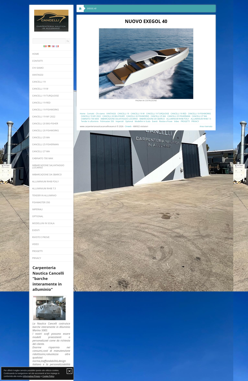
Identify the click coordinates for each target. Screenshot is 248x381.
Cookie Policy (48, 376)
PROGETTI (37, 251)
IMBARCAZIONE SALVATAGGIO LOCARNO (48, 166)
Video (35, 244)
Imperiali (37, 209)
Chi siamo (38, 67)
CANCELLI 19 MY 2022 (43, 116)
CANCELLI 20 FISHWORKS (45, 130)
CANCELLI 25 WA (41, 137)
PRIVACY (36, 258)
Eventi (36, 230)
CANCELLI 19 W (40, 88)
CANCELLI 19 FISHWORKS (45, 109)
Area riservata (206, 126)
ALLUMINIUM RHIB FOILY (45, 181)
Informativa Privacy (31, 376)
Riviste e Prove (41, 237)
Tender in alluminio (44, 195)
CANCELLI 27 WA (41, 151)
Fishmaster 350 (41, 202)
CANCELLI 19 (39, 81)
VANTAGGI (37, 74)
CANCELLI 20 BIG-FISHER (45, 123)
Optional (37, 216)
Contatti (37, 60)
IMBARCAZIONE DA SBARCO (47, 174)
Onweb (128, 126)
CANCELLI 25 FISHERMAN (45, 144)
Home (35, 53)
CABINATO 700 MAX (42, 158)
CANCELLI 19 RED (41, 102)
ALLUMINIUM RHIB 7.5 (44, 188)
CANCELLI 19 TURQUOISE (45, 95)
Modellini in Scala (43, 223)
